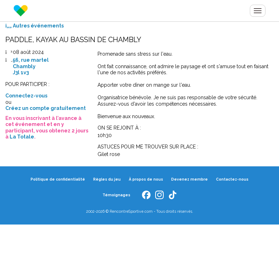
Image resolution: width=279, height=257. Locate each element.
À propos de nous (146, 179)
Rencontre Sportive (21, 11)
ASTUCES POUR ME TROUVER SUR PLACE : (148, 147)
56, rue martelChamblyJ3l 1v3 (31, 66)
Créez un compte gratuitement (45, 108)
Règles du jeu (107, 179)
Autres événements (34, 26)
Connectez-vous (26, 96)
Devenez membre (189, 179)
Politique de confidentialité (58, 179)
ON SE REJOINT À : (119, 128)
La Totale (22, 137)
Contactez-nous (232, 179)
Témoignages (116, 195)
